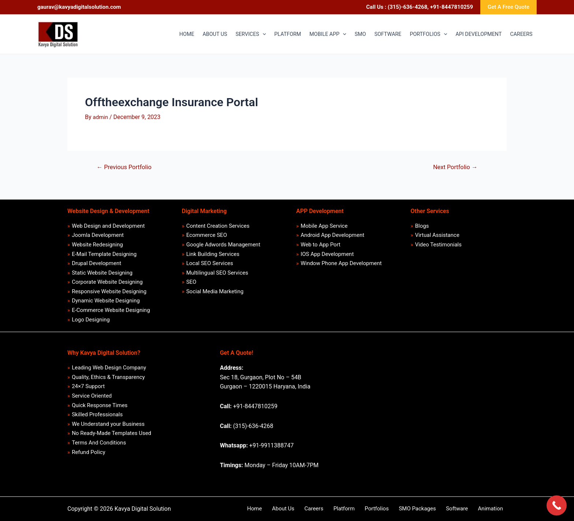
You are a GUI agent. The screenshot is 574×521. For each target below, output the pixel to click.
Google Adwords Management (223, 241)
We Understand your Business (108, 426)
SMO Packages (429, 508)
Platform (365, 508)
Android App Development (333, 231)
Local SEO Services (209, 261)
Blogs (422, 222)
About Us (314, 508)
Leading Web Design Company (109, 368)
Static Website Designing (102, 271)
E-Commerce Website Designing (111, 309)
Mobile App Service (324, 222)
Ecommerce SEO (206, 231)
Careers (340, 508)
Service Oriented (92, 397)
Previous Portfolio (125, 167)
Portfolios (394, 508)
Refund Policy (88, 456)
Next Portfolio (454, 167)
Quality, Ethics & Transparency (108, 378)
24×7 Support (88, 387)
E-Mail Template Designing (104, 251)
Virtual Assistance (437, 231)
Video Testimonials (438, 241)
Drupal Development (97, 261)
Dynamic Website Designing (106, 300)
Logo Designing (91, 319)
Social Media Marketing (215, 290)
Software (465, 508)
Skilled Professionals (97, 416)
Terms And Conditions (99, 446)
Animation (494, 508)
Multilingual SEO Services (217, 271)
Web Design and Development (108, 222)
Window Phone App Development (341, 261)
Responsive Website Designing (109, 290)
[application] (220, 34)
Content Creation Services (218, 222)
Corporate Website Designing (107, 280)
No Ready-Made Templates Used (112, 436)
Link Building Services (212, 251)
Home (290, 508)
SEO (191, 280)
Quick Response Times (100, 407)
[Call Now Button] (557, 505)
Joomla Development (98, 231)
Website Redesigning (97, 241)
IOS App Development (327, 251)
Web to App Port (321, 241)
